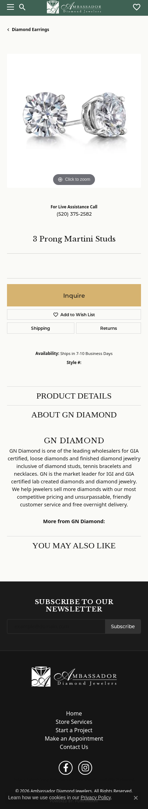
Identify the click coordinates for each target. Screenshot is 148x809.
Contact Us (74, 747)
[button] (22, 7)
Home (74, 713)
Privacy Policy (48, 779)
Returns (108, 328)
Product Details (74, 395)
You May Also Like (74, 545)
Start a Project (74, 730)
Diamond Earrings (30, 29)
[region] (74, 121)
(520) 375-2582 (74, 214)
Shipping (40, 328)
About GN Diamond (74, 414)
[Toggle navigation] (8, 7)
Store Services (74, 722)
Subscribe (123, 626)
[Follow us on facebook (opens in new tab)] (66, 768)
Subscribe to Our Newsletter (74, 605)
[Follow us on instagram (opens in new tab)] (85, 768)
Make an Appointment (74, 738)
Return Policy (24, 779)
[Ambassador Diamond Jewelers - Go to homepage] (74, 676)
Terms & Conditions (77, 779)
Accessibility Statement (114, 779)
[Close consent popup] (136, 798)
